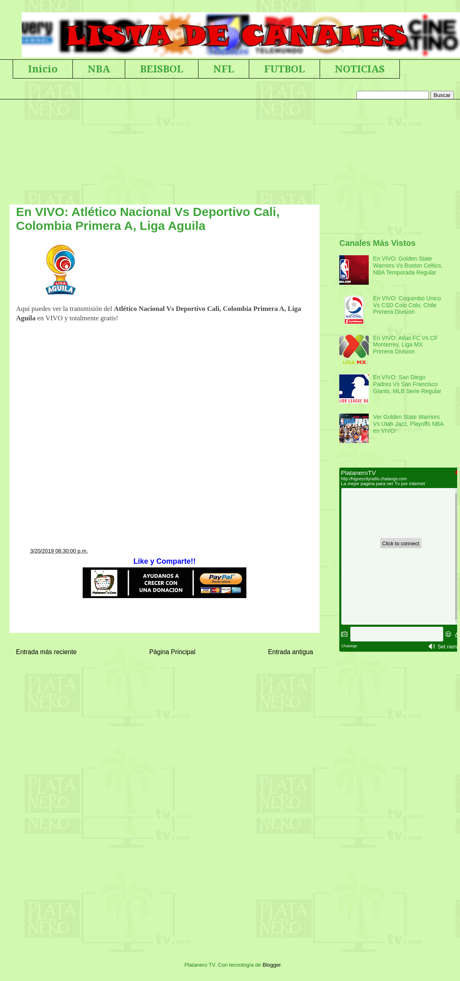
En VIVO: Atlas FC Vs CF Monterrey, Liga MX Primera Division (405, 345)
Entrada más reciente (46, 651)
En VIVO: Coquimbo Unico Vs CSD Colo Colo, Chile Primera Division (407, 305)
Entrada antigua (290, 651)
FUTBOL (284, 69)
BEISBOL (161, 69)
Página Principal (172, 651)
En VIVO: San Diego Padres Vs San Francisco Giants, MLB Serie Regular (407, 384)
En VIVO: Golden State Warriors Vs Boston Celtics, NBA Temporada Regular (408, 265)
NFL (223, 69)
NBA (99, 69)
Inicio (43, 69)
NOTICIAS (360, 69)
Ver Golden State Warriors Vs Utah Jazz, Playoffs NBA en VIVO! (408, 424)
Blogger (272, 965)
